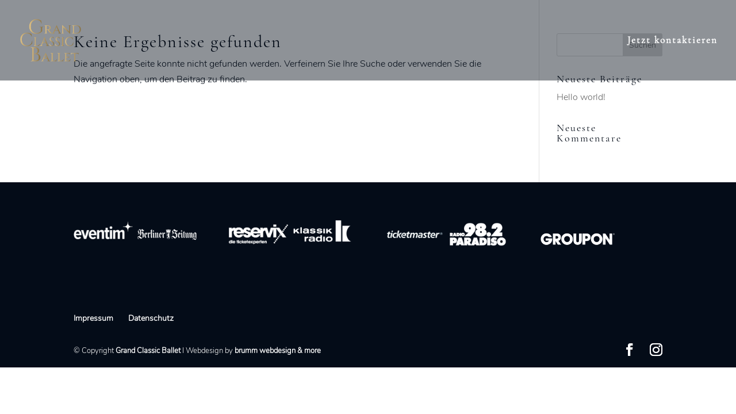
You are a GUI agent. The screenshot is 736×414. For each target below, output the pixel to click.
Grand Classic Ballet (148, 351)
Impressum (93, 318)
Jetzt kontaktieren (672, 41)
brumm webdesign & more (278, 351)
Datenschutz (151, 318)
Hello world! (581, 97)
